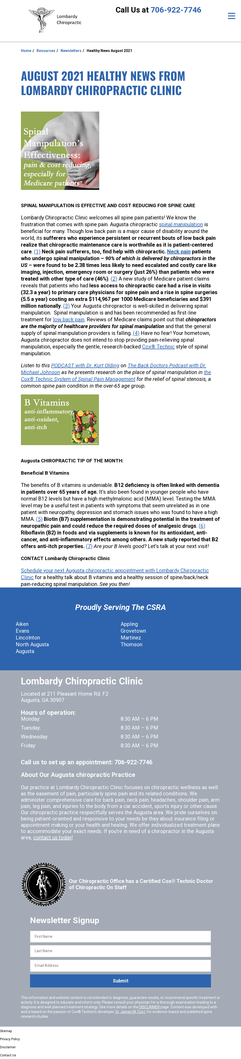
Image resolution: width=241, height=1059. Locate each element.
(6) (202, 526)
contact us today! (53, 837)
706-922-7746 (176, 9)
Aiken (22, 624)
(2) (114, 279)
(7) (89, 546)
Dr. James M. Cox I (130, 1012)
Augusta (25, 651)
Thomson (131, 644)
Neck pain (179, 251)
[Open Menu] (231, 16)
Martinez (131, 638)
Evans (22, 631)
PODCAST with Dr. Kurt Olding (85, 365)
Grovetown (133, 631)
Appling (129, 624)
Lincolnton (28, 638)
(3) (66, 306)
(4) (136, 333)
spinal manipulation (181, 224)
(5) (39, 519)
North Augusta (32, 644)
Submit (120, 981)
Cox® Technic (158, 347)
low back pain (68, 319)
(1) (37, 251)
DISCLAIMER (149, 1007)
